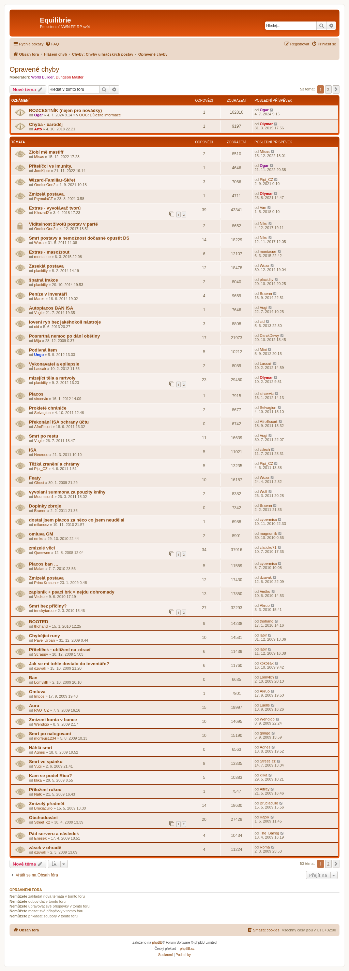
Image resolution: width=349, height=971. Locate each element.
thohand (41, 626)
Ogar (38, 115)
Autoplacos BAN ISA (51, 308)
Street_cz (267, 761)
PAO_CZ (41, 710)
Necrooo (41, 455)
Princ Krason (45, 583)
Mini (263, 349)
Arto (38, 129)
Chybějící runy (44, 635)
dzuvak (266, 577)
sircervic (41, 399)
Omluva (37, 691)
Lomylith (41, 682)
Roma (265, 847)
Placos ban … (43, 564)
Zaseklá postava (46, 266)
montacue (42, 257)
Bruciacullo (43, 808)
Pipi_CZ (266, 179)
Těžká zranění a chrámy (54, 464)
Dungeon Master (70, 77)
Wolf (263, 491)
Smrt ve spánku (45, 761)
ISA (32, 450)
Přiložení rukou (45, 789)
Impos (39, 696)
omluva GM (41, 534)
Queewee (42, 553)
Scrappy (41, 654)
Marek (39, 299)
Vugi (38, 313)
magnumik (268, 533)
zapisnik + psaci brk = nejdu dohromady (72, 592)
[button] (336, 89)
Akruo (265, 605)
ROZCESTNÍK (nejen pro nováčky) (65, 110)
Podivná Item (43, 350)
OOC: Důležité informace (100, 115)
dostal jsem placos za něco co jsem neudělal (76, 520)
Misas (39, 157)
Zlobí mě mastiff (46, 152)
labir (263, 635)
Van (263, 207)
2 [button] (328, 89)
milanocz (41, 525)
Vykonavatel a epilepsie (54, 364)
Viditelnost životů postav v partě (63, 224)
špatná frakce (43, 280)
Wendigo (41, 724)
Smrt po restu (43, 436)
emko (38, 539)
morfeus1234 (45, 738)
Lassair (40, 369)
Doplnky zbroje (45, 506)
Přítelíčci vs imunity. (50, 166)
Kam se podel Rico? (50, 775)
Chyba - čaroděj (46, 124)
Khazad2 (41, 213)
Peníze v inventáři (48, 294)
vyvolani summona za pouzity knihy (67, 492)
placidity (41, 271)
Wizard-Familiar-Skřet (52, 180)
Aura (34, 705)
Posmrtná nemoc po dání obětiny (64, 336)
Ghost (39, 483)
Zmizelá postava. (47, 194)
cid (36, 327)
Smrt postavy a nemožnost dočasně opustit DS (79, 238)
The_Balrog (269, 833)
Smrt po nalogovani (50, 733)
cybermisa (268, 519)
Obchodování (43, 817)
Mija (37, 341)
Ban (33, 677)
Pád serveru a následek (54, 833)
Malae (39, 569)
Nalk (38, 794)
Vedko (39, 597)
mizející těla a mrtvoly (52, 378)
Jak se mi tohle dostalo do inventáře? (69, 663)
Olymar (266, 124)
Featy (35, 478)
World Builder (42, 77)
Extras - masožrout (49, 252)
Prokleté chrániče (47, 408)
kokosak (266, 663)
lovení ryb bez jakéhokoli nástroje (65, 322)
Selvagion (42, 413)
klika (38, 780)
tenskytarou (44, 611)
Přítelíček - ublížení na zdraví (59, 649)
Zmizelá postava (46, 578)
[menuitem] (52, 44)
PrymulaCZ (43, 199)
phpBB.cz (187, 949)
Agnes (39, 752)
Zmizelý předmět (46, 803)
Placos (36, 394)
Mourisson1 (44, 497)
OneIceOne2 (44, 185)
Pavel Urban (44, 640)
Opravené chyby (34, 69)
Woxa (39, 243)
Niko (263, 224)
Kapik (264, 817)
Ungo (39, 355)
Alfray (264, 789)
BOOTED (38, 621)
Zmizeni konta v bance (53, 719)
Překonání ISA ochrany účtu (59, 422)
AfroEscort (42, 427)
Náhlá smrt (40, 747)
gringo (265, 733)
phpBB (157, 942)
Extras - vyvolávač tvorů (55, 208)
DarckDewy (269, 335)
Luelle (265, 705)
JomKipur (42, 171)
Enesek (40, 838)
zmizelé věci (42, 548)
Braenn (266, 293)
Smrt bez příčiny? (48, 606)
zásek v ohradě (45, 847)
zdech (265, 449)
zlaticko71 (268, 547)
